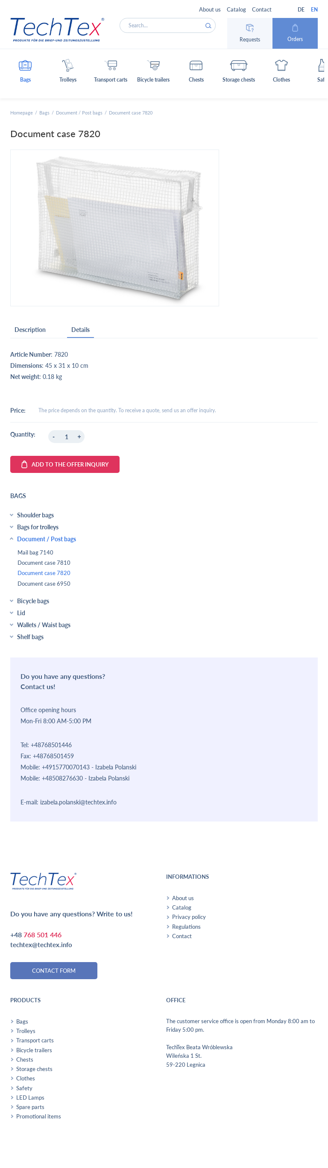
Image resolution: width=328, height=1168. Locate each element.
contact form (54, 970)
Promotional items (38, 1116)
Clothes (25, 1078)
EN (314, 9)
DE (301, 9)
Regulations (186, 926)
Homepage (21, 112)
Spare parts (30, 1107)
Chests (24, 1059)
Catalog (236, 9)
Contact (262, 9)
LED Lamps (30, 1097)
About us (210, 9)
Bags (44, 112)
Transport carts (35, 1040)
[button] (25, 73)
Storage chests (34, 1069)
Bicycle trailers (34, 1050)
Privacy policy (189, 917)
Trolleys (25, 1031)
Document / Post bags (79, 112)
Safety (24, 1088)
